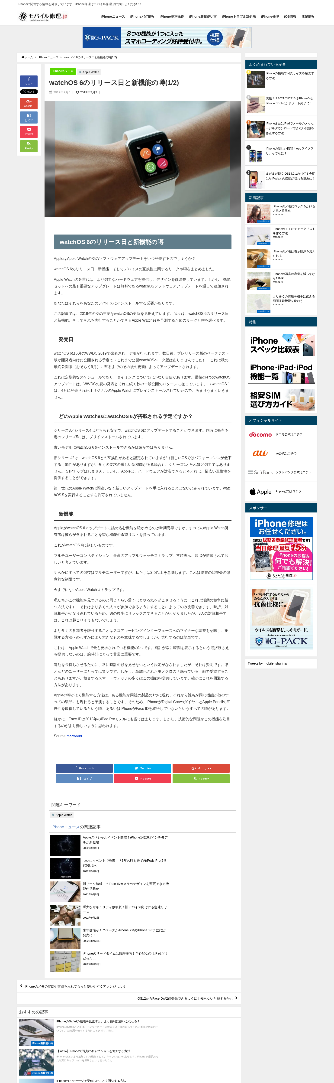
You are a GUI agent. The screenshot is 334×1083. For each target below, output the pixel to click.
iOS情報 (290, 16)
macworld (74, 736)
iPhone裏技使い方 (203, 16)
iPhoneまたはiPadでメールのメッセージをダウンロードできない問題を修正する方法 (290, 128)
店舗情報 (308, 16)
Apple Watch (92, 72)
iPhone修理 (270, 16)
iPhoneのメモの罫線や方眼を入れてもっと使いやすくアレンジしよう (83, 917)
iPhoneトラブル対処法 (239, 16)
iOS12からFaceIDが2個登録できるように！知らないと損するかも (177, 931)
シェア (29, 81)
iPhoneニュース (113, 16)
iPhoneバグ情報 (142, 16)
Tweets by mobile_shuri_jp (267, 663)
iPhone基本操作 (172, 16)
